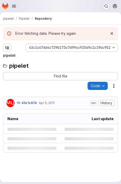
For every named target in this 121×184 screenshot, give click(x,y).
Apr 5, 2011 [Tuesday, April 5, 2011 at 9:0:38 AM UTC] (47, 103)
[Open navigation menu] (14, 6)
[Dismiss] (112, 33)
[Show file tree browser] (7, 47)
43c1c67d (27, 103)
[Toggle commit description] (93, 103)
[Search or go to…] (106, 6)
